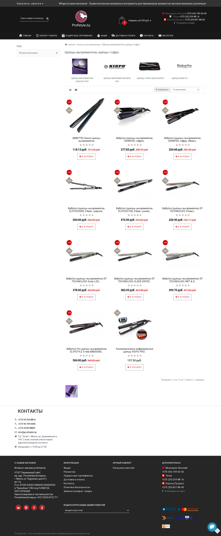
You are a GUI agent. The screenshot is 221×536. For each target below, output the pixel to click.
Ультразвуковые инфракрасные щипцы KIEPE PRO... (134, 350)
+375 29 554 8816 (26, 419)
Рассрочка (165, 35)
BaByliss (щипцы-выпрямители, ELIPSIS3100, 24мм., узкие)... (134, 210)
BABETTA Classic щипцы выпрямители (86, 139)
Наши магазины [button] (38, 53)
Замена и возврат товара (78, 491)
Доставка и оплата (123, 35)
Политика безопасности (77, 487)
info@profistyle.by (27, 432)
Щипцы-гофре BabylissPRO (150, 78)
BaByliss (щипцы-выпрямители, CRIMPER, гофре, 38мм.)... (182, 139)
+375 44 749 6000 (26, 424)
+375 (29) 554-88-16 (189, 16)
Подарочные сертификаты (77, 35)
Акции (102, 35)
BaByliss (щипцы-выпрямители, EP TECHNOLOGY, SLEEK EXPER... (134, 280)
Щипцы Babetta (180, 78)
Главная (25, 35)
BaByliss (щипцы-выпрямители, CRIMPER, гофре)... (134, 139)
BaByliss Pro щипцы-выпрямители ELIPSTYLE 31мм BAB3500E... (86, 350)
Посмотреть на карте (184, 23)
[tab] (38, 52)
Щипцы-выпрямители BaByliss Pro (82, 80)
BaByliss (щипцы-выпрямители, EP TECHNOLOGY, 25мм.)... (182, 210)
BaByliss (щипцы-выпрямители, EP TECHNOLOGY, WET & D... (182, 280)
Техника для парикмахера (89, 44)
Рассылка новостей (123, 468)
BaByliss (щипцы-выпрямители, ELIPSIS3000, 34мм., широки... (86, 210)
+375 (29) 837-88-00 (194, 19)
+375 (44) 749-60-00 (196, 13)
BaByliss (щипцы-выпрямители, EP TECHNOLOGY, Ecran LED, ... (86, 280)
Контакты (147, 35)
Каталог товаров (46, 35)
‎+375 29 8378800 (26, 428)
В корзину (86, 156)
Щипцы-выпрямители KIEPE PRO (117, 80)
